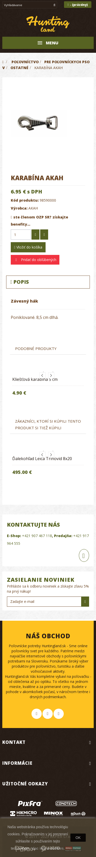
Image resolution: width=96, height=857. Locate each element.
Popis (19, 281)
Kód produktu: (25, 200)
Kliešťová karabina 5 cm (35, 379)
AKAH (33, 208)
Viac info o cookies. (48, 848)
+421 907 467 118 (37, 535)
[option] (48, 388)
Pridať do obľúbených (38, 259)
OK (78, 838)
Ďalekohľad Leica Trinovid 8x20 (42, 458)
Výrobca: (19, 208)
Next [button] (51, 375)
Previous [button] (42, 375)
